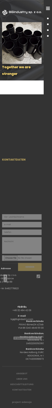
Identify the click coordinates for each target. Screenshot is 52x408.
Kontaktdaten (21, 389)
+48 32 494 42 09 (21, 314)
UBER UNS (21, 379)
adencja (27, 402)
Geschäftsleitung (22, 384)
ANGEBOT (21, 373)
